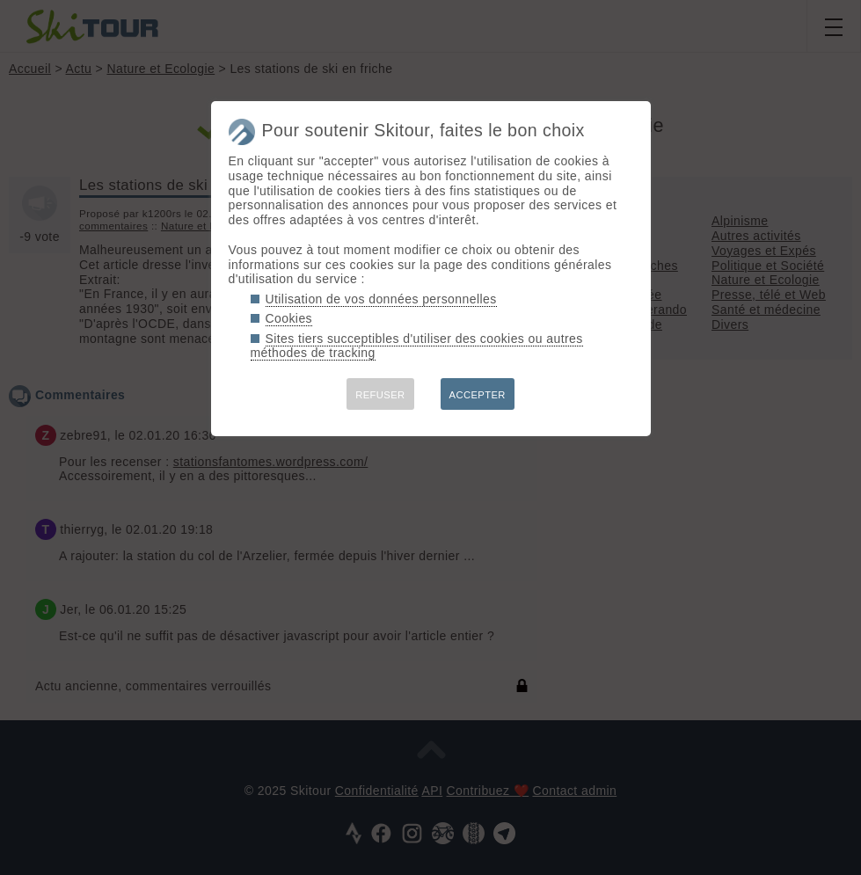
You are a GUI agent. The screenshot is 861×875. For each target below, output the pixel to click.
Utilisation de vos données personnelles (381, 299)
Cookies (289, 318)
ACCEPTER (477, 395)
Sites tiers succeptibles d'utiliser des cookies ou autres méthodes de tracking (417, 346)
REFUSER (380, 395)
